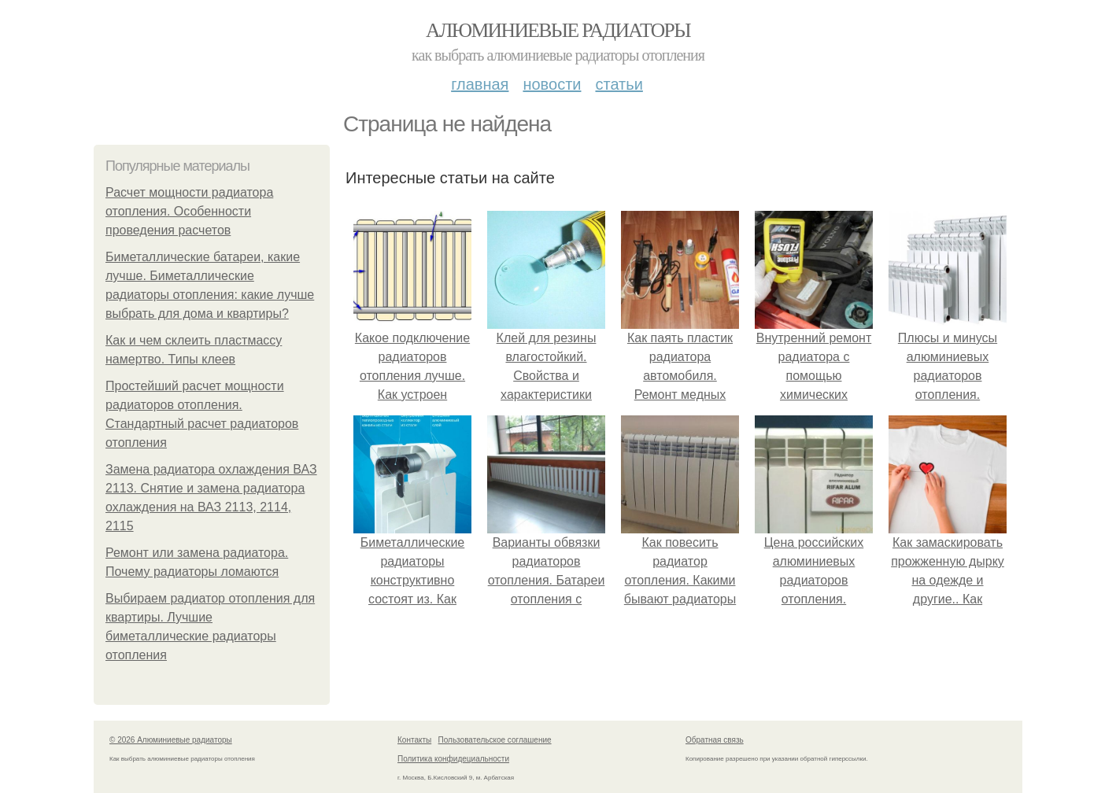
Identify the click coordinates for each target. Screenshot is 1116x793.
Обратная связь (714, 740)
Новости (552, 84)
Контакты (414, 740)
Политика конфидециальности (453, 758)
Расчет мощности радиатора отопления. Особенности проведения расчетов (189, 211)
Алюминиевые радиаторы (558, 30)
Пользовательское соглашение (495, 740)
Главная (479, 84)
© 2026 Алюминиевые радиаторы (170, 740)
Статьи (618, 84)
